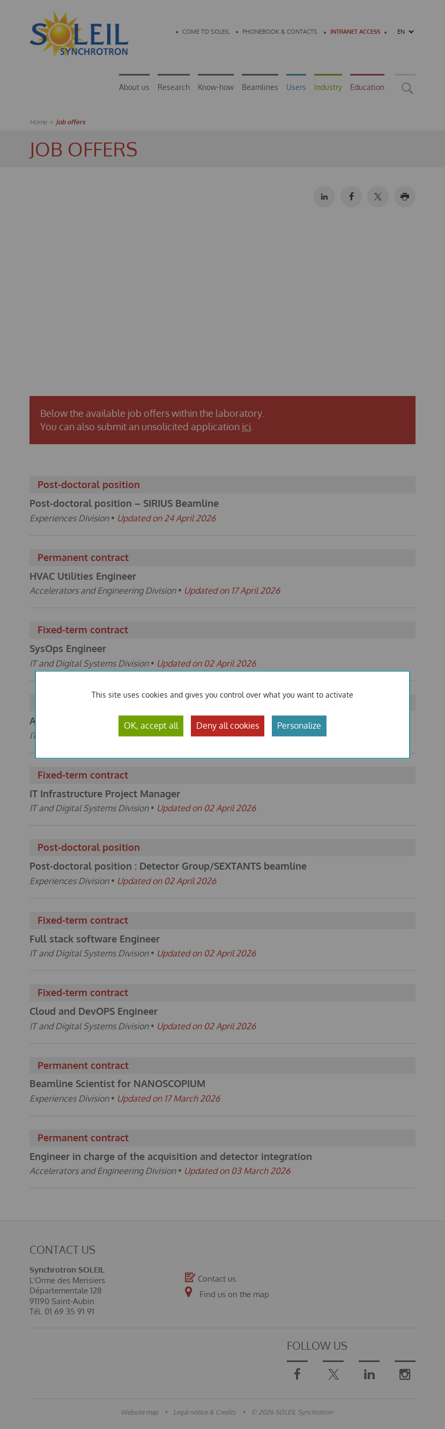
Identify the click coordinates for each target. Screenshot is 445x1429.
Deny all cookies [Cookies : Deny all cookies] (227, 725)
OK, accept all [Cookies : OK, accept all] (151, 725)
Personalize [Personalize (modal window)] (299, 725)
